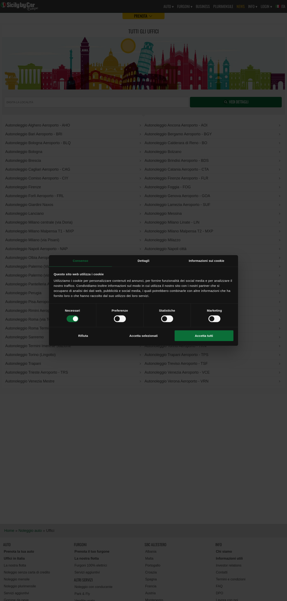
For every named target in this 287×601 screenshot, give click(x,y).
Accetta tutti (204, 335)
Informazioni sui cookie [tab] (206, 260)
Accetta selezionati (143, 335)
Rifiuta (83, 335)
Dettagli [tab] (143, 260)
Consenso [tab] (80, 260)
